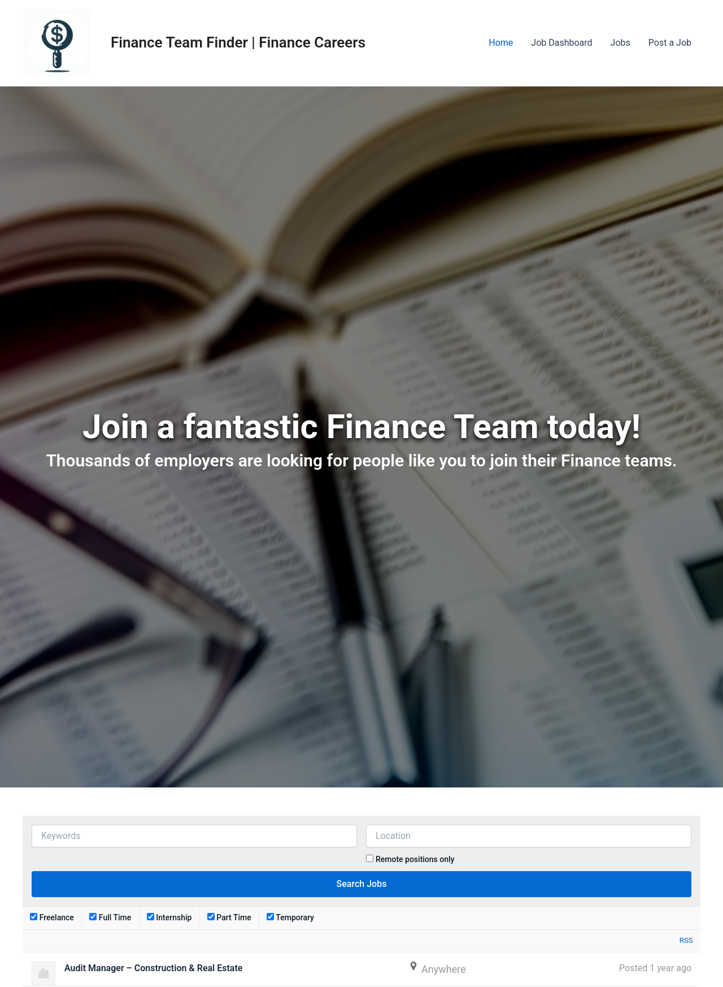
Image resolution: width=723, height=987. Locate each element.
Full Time (110, 917)
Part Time (229, 917)
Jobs (620, 42)
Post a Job (669, 42)
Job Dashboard (561, 42)
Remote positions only (415, 859)
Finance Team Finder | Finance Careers (238, 42)
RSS (686, 940)
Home (501, 42)
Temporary (290, 917)
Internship (169, 917)
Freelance (52, 917)
